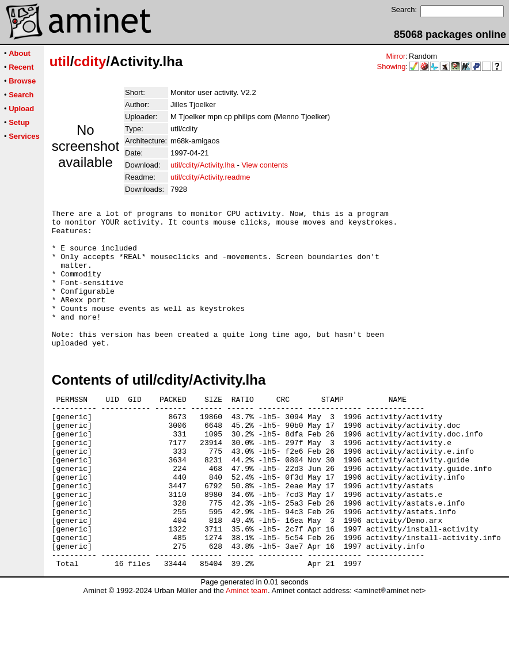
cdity (90, 61)
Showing (391, 66)
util (60, 61)
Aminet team (247, 652)
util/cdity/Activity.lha (202, 165)
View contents (264, 165)
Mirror (395, 56)
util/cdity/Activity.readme (210, 177)
